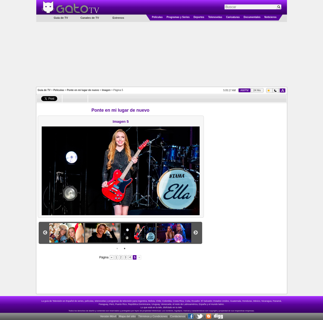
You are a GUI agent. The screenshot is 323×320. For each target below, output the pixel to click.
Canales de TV (89, 17)
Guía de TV (44, 90)
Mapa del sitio (127, 316)
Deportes (198, 17)
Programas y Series (178, 17)
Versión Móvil (108, 316)
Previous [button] (45, 232)
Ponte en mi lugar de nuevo (83, 90)
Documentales (252, 17)
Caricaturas (233, 17)
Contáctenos (177, 316)
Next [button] (195, 232)
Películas (157, 17)
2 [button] (124, 248)
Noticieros (271, 17)
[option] (67, 233)
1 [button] (117, 248)
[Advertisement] (161, 54)
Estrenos (118, 17)
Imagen (106, 90)
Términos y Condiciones (152, 316)
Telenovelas (215, 17)
